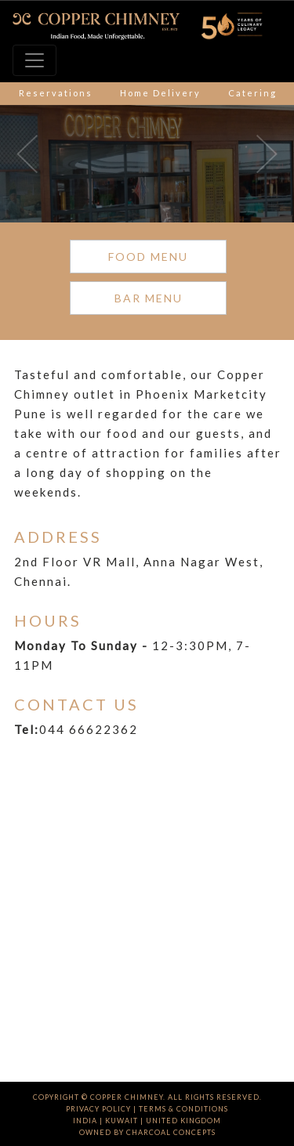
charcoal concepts (171, 1132)
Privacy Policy (98, 1108)
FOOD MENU (148, 256)
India (85, 1120)
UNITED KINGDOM (183, 1120)
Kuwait (121, 1120)
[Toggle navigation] (34, 60)
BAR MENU (148, 298)
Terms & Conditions (183, 1108)
